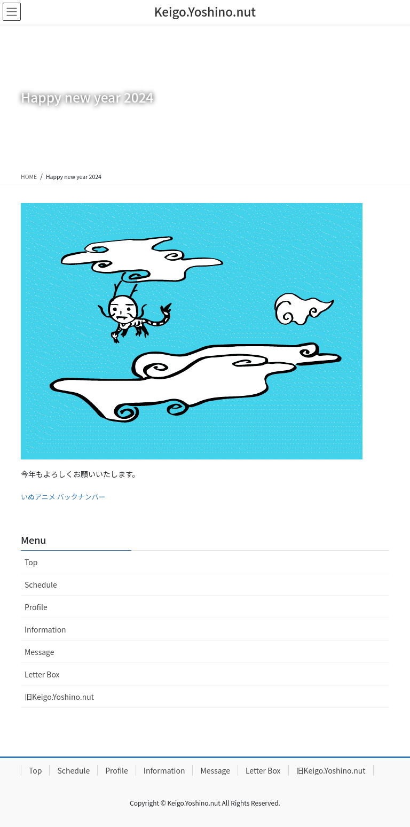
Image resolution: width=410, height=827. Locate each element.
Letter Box (42, 674)
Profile (36, 607)
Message (39, 651)
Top (31, 562)
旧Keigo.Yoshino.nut (59, 696)
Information (45, 629)
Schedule (41, 584)
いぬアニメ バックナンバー (63, 496)
